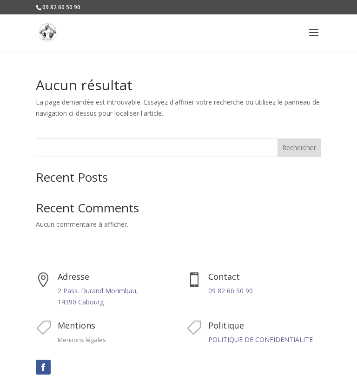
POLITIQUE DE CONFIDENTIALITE (260, 339)
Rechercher (299, 147)
